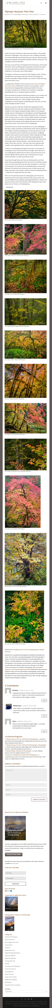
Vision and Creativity (11, 977)
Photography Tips (10, 961)
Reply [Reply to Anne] (44, 731)
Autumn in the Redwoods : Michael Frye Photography (21, 755)
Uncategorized (9, 971)
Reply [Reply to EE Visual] (44, 700)
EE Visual (15, 690)
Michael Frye (9, 14)
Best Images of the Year (11, 942)
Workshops (8, 982)
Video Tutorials (9, 974)
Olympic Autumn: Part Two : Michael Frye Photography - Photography (26, 745)
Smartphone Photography (12, 966)
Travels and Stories (33, 14)
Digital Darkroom (10, 950)
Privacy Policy (14, 863)
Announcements (9, 939)
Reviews (7, 963)
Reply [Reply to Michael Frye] (44, 716)
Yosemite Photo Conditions (12, 985)
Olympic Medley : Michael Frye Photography (18, 751)
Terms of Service (24, 1005)
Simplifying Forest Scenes (20, 649)
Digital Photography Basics (12, 953)
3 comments (42, 14)
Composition (25, 14)
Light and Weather (10, 955)
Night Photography (10, 958)
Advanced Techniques (11, 937)
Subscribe (15, 884)
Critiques (7, 947)
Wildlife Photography (11, 979)
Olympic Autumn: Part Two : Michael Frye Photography (21, 739)
